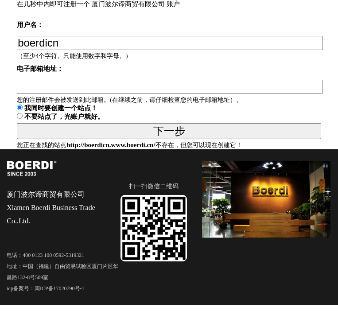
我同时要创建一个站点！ (60, 108)
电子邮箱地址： (40, 68)
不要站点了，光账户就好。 (64, 116)
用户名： (30, 24)
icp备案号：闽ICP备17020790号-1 (45, 288)
